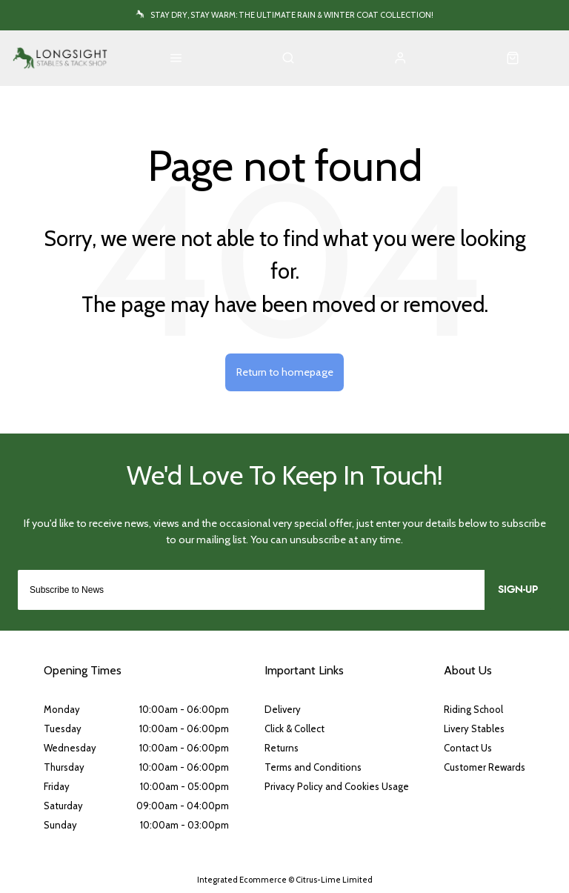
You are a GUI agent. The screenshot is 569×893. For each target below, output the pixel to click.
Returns (281, 748)
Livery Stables (474, 728)
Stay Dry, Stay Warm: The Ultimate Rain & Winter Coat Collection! (291, 15)
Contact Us (468, 748)
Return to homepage (284, 372)
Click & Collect (294, 728)
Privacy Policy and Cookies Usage (336, 786)
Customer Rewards (484, 767)
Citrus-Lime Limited (334, 879)
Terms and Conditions (313, 767)
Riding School (473, 709)
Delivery (282, 709)
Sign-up (518, 590)
